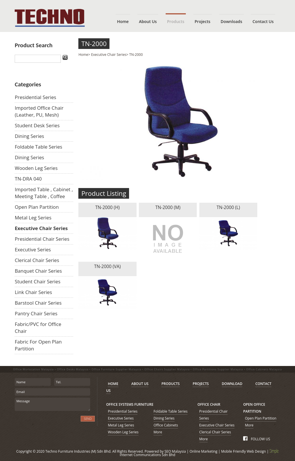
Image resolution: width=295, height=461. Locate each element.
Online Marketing (204, 451)
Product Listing (103, 193)
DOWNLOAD (232, 383)
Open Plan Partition (37, 207)
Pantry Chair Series (36, 313)
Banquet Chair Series (38, 271)
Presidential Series (35, 97)
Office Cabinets (166, 425)
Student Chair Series (37, 281)
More (158, 432)
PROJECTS (201, 383)
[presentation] (45, 422)
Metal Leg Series (33, 217)
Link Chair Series (33, 292)
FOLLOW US (256, 439)
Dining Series (29, 136)
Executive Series (33, 249)
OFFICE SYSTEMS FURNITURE (129, 404)
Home (83, 54)
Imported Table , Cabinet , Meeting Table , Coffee (44, 193)
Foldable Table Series (38, 146)
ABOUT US (140, 383)
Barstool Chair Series (38, 302)
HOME (113, 383)
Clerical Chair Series (37, 260)
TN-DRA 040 (28, 178)
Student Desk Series (37, 125)
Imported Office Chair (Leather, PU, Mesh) (39, 111)
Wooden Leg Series (36, 168)
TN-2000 (94, 43)
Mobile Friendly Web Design (243, 451)
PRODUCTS (170, 383)
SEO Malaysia (175, 451)
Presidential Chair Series (42, 239)
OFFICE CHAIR (209, 404)
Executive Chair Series (41, 228)
